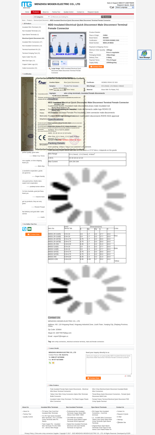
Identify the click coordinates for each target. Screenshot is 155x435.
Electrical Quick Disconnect (41, 20)
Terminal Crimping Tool (29, 53)
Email (132, 5)
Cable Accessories (28, 68)
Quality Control (68, 12)
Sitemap (120, 419)
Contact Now (97, 67)
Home (27, 12)
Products (36, 12)
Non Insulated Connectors (30, 46)
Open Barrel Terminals (29, 34)
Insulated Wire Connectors (30, 42)
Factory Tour (56, 12)
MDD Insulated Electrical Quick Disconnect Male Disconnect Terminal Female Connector (66, 71)
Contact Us (80, 12)
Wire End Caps (27, 61)
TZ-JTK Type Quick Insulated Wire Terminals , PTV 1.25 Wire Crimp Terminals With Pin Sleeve (52, 418)
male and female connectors (95, 341)
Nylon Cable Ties (27, 57)
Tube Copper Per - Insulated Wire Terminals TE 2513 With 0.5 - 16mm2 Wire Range (51, 426)
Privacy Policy (29, 433)
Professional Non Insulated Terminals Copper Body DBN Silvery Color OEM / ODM (76, 413)
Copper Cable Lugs (28, 64)
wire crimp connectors (59, 341)
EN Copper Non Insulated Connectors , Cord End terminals (100, 413)
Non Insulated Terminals (30, 31)
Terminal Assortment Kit (29, 49)
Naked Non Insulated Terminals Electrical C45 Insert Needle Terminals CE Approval (77, 426)
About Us (45, 12)
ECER (128, 433)
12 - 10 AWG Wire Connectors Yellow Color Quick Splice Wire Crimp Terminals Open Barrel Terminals (102, 420)
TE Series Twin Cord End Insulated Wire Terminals (50, 412)
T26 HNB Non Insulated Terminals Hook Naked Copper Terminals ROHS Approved (77, 419)
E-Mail (119, 417)
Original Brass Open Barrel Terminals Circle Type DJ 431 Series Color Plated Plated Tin (101, 427)
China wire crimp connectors (44, 433)
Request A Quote (123, 5)
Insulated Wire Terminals (30, 27)
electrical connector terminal (76, 341)
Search (107, 17)
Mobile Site (121, 422)
